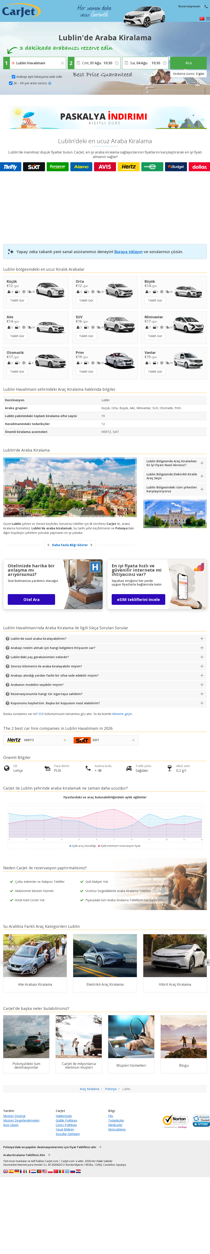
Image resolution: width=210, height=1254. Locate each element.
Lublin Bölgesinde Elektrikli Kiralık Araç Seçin (172, 476)
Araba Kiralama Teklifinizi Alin (24, 1155)
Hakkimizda (64, 1116)
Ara (188, 62)
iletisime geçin (122, 714)
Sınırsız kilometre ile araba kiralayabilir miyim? (46, 666)
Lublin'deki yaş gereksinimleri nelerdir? (40, 657)
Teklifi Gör (17, 300)
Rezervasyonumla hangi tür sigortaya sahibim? (46, 694)
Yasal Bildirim (65, 1129)
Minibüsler (115, 1125)
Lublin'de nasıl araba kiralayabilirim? (38, 639)
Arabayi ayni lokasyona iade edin (39, 77)
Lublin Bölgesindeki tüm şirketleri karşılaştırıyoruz (172, 489)
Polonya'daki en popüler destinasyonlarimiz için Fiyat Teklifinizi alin (49, 1147)
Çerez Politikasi (66, 1125)
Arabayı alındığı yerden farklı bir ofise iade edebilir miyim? (55, 675)
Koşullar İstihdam (68, 1134)
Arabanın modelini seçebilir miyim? (37, 685)
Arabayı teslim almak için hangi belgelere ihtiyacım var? (53, 648)
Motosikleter (117, 1129)
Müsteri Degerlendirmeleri (21, 1120)
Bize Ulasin (11, 1125)
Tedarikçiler (116, 1120)
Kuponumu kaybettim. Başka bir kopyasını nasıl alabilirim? (55, 703)
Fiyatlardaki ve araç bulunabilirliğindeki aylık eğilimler (105, 797)
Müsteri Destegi (14, 1116)
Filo (110, 1116)
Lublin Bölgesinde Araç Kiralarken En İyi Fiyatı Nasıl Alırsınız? (172, 463)
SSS (41, 714)
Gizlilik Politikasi (66, 1120)
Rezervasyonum (189, 6)
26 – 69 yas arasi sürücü (32, 83)
